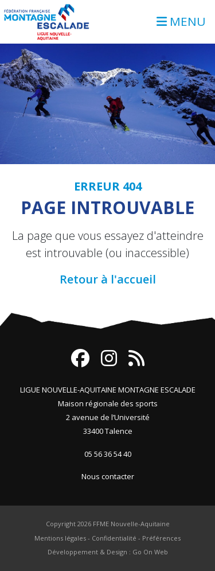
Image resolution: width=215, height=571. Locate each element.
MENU (181, 21)
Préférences (161, 538)
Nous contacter (107, 476)
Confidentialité (114, 538)
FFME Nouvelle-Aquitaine (131, 523)
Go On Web (150, 551)
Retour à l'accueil (108, 279)
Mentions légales (60, 538)
